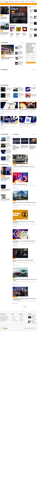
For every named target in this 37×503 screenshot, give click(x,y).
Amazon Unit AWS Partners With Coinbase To (27, 123)
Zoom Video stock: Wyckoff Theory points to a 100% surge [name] (23, 166)
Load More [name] (24, 306)
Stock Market (22, 1)
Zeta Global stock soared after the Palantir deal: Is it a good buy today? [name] (24, 203)
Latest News (17, 1)
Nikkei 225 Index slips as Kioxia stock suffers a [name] (18, 14)
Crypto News (32, 1)
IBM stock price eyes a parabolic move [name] (21, 94)
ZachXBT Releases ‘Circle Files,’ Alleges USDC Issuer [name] (8, 151)
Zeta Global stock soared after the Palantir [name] (8, 138)
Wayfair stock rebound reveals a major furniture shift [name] (7, 58)
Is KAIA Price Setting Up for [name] (24, 34)
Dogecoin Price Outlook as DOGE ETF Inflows (27, 109)
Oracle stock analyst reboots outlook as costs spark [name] (20, 47)
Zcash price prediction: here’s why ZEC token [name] (8, 145)
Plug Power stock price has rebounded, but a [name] (4, 33)
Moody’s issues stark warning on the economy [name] (20, 52)
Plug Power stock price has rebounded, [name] (31, 29)
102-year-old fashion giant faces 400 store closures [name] (5, 199)
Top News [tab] (29, 7)
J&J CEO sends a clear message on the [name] (20, 57)
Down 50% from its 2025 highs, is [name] (33, 88)
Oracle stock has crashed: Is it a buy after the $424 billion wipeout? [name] (23, 261)
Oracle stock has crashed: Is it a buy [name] (3, 18)
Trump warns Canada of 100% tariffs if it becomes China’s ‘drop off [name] (5, 178)
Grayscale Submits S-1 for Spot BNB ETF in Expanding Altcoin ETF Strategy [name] (24, 241)
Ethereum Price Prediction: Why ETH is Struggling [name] (32, 147)
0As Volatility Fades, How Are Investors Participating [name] (6, 190)
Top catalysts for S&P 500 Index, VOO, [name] (8, 94)
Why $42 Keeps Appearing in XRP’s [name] (18, 34)
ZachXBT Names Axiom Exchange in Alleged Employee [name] (8, 158)
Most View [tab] (35, 6)
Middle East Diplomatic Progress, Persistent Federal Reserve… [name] (16, 147)
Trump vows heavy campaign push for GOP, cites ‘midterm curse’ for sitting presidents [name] (24, 299)
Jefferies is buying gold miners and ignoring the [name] (20, 63)
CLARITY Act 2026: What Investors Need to (9, 109)
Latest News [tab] (30, 6)
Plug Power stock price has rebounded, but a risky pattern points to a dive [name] (24, 280)
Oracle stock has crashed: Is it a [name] (8, 89)
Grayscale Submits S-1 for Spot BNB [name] (12, 34)
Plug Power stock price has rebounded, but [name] (21, 88)
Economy (27, 1)
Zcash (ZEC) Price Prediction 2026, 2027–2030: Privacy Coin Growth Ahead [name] (23, 222)
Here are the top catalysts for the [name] (33, 95)
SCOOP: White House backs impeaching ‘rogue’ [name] (31, 10)
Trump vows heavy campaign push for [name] (31, 35)
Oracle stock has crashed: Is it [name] (31, 23)
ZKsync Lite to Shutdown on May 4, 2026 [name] (20, 184)
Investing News (11, 1)
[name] (5, 1)
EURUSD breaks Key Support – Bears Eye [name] (24, 146)
